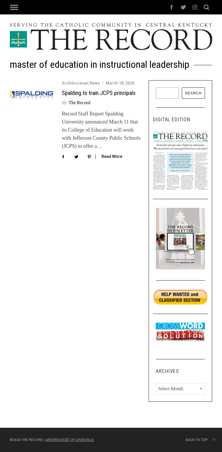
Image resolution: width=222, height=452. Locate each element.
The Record (79, 102)
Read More (111, 156)
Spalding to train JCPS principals (99, 92)
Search (193, 93)
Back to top (201, 440)
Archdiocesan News (81, 83)
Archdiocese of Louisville (69, 440)
